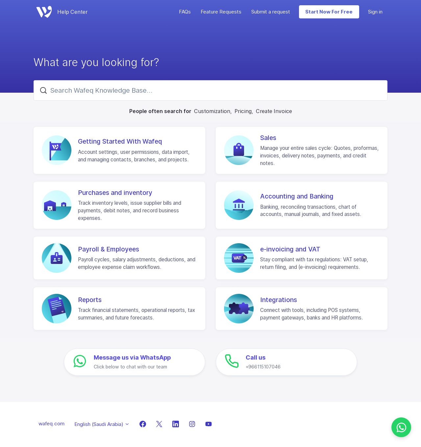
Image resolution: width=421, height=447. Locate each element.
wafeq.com (51, 423)
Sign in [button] (375, 12)
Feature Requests (221, 12)
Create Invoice (274, 111)
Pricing (243, 111)
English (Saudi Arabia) (102, 424)
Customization (212, 111)
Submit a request (270, 12)
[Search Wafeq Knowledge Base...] (210, 90)
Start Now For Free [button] (329, 12)
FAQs (185, 12)
